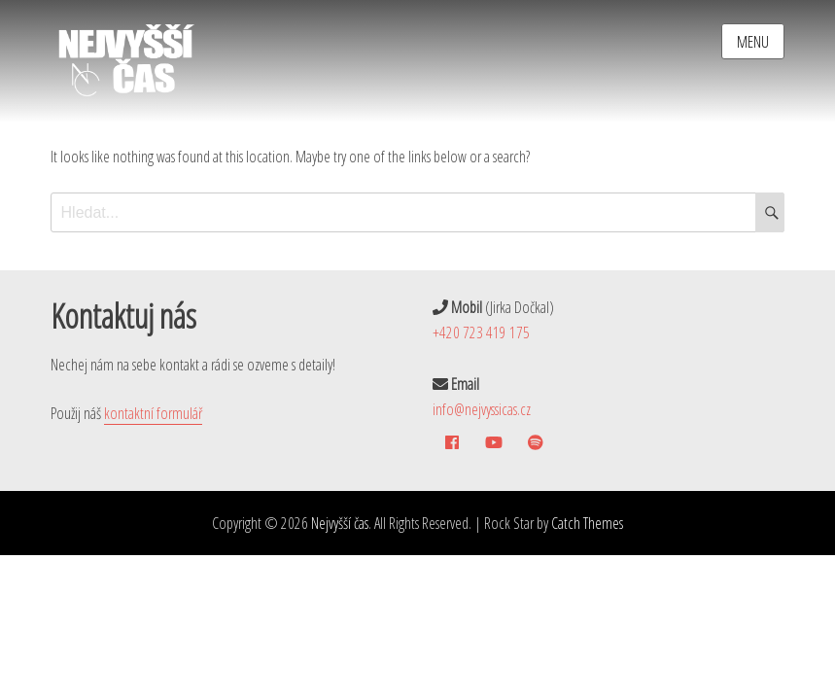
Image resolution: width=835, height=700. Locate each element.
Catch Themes (587, 523)
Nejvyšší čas (339, 523)
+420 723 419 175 (481, 332)
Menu (753, 41)
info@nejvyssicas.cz (482, 409)
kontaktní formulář (153, 413)
